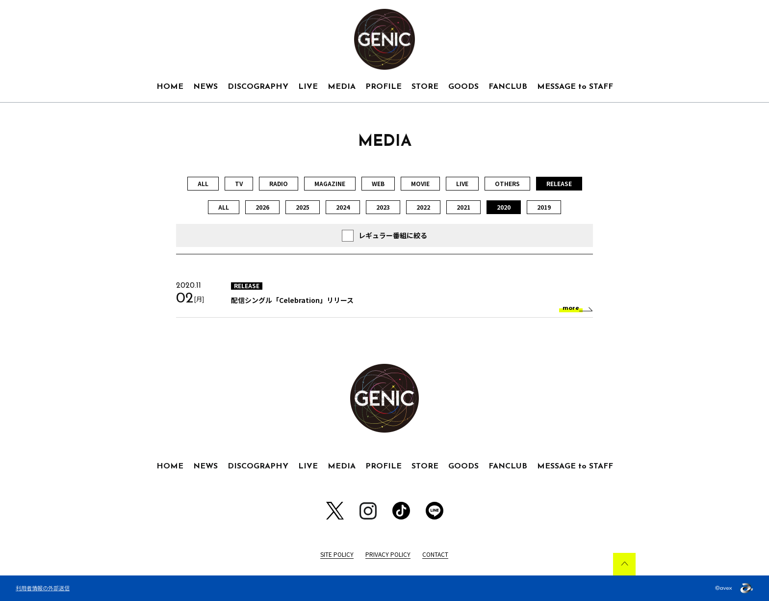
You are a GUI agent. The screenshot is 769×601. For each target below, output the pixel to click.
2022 (423, 207)
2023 (383, 207)
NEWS (205, 87)
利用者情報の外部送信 (43, 588)
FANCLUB (507, 87)
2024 (343, 207)
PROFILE (383, 87)
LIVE (308, 87)
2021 (463, 207)
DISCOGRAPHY (258, 87)
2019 (544, 207)
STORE (424, 87)
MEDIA (342, 87)
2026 (262, 207)
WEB (378, 183)
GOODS (463, 87)
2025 (302, 207)
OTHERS (507, 183)
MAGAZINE (329, 183)
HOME (169, 87)
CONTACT (435, 554)
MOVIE (420, 183)
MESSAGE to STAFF (575, 87)
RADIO (278, 183)
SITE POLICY (337, 554)
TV (239, 183)
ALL (203, 183)
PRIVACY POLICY (387, 554)
